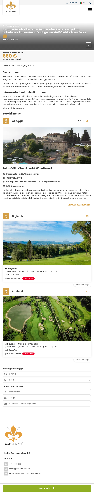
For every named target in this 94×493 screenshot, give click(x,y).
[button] (6, 145)
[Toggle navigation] (90, 9)
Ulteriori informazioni (13, 108)
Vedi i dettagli (82, 284)
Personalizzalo (47, 488)
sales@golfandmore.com (19, 469)
